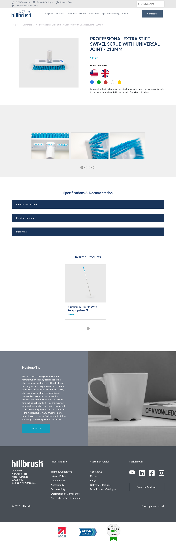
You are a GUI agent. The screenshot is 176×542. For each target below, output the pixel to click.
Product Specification (26, 204)
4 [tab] (94, 167)
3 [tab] (90, 167)
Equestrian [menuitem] (94, 13)
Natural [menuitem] (82, 13)
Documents (21, 231)
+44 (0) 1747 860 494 (24, 483)
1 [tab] (81, 167)
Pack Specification (25, 218)
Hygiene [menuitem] (49, 13)
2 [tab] (85, 167)
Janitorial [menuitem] (59, 13)
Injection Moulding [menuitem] (110, 13)
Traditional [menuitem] (71, 13)
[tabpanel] (50, 145)
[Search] (150, 4)
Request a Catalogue (147, 487)
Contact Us (36, 428)
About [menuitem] (125, 13)
